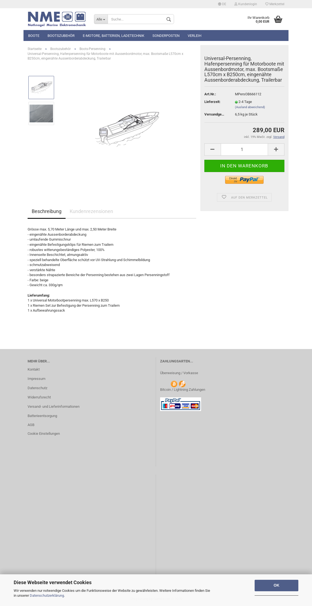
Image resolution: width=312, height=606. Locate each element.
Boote (33, 36)
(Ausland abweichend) (250, 107)
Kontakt (34, 369)
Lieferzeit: (212, 102)
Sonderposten (165, 36)
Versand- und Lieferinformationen (54, 406)
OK (276, 585)
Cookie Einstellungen (44, 433)
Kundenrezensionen (91, 211)
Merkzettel (274, 4)
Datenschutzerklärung (47, 595)
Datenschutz (37, 388)
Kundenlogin (245, 4)
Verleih (194, 36)
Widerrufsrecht (39, 397)
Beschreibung (46, 211)
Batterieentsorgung (42, 416)
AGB (31, 425)
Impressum (36, 379)
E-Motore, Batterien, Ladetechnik (113, 36)
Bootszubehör (61, 36)
